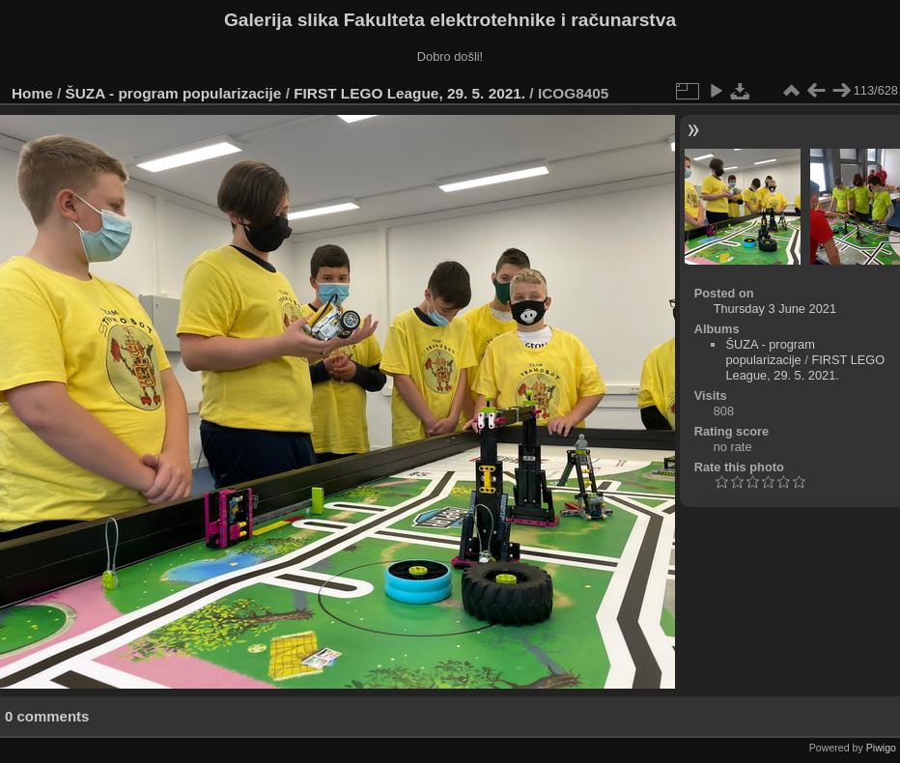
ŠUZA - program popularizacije (174, 93)
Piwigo (881, 747)
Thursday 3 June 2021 (775, 308)
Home (32, 93)
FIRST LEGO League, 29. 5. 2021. (409, 93)
